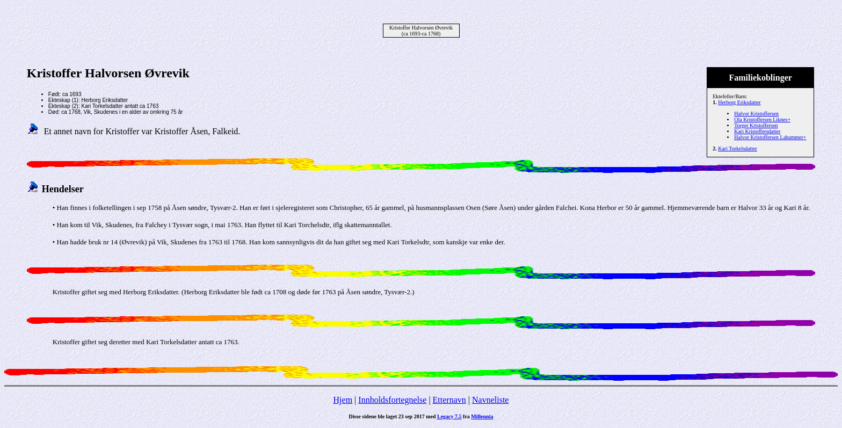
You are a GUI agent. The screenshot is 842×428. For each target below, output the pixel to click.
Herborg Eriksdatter (739, 102)
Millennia (482, 416)
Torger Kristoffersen (756, 125)
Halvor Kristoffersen (756, 114)
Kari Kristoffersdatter (757, 131)
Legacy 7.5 (449, 416)
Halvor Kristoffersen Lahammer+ (770, 137)
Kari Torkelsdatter (737, 148)
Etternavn (449, 399)
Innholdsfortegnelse (392, 399)
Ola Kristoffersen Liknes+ (762, 119)
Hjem (343, 399)
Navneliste (490, 399)
